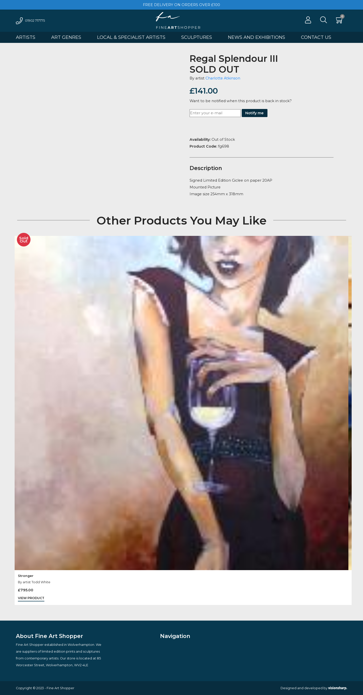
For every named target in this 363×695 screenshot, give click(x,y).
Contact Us (316, 37)
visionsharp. (337, 688)
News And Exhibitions (256, 37)
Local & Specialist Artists (131, 37)
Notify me (254, 113)
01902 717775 (30, 20)
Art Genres (66, 37)
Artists (25, 37)
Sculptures (196, 37)
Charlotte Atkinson (222, 78)
